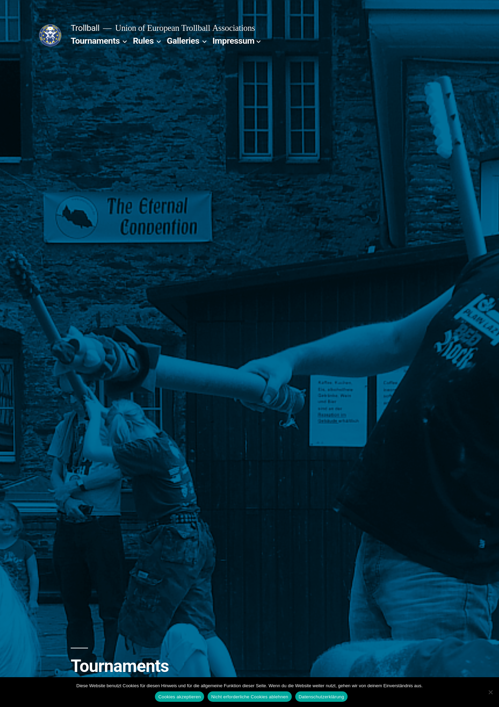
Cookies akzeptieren (179, 696)
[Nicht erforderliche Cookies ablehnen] (490, 692)
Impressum (233, 41)
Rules (143, 41)
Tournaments (95, 41)
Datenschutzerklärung (321, 696)
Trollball (85, 28)
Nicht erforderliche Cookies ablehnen (249, 696)
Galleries (183, 41)
